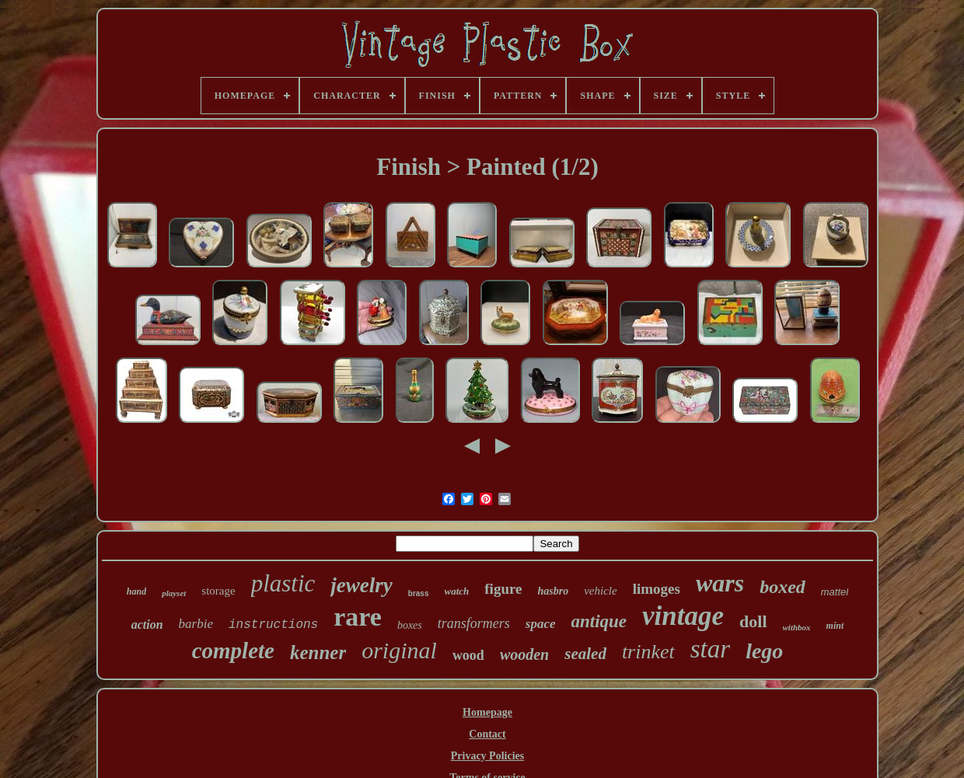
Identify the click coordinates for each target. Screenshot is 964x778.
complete (233, 650)
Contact (487, 734)
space (541, 623)
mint (835, 625)
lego (764, 651)
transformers (474, 623)
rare (358, 616)
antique (599, 621)
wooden (524, 654)
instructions (273, 625)
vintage (683, 616)
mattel (834, 592)
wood (468, 655)
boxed (782, 587)
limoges (656, 589)
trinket (648, 651)
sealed (585, 653)
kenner (318, 652)
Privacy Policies (487, 756)
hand (136, 591)
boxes (409, 625)
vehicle (600, 590)
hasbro (553, 591)
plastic (283, 583)
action (147, 624)
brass (418, 593)
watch (457, 591)
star (710, 649)
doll (753, 621)
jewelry (361, 585)
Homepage (487, 712)
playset (174, 593)
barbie (196, 623)
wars (720, 583)
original (399, 650)
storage (218, 590)
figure (503, 589)
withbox (797, 627)
